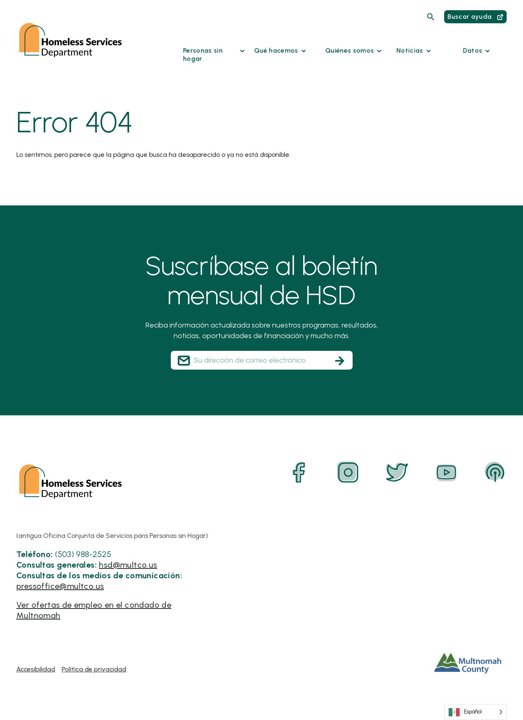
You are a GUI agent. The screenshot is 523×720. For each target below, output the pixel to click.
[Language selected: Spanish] (475, 712)
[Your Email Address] (262, 360)
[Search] (430, 17)
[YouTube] (446, 472)
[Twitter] (397, 472)
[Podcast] (495, 472)
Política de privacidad (94, 669)
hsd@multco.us (128, 565)
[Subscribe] (339, 360)
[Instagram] (348, 472)
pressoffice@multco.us (60, 586)
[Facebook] (299, 472)
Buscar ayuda (475, 16)
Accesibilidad (35, 669)
